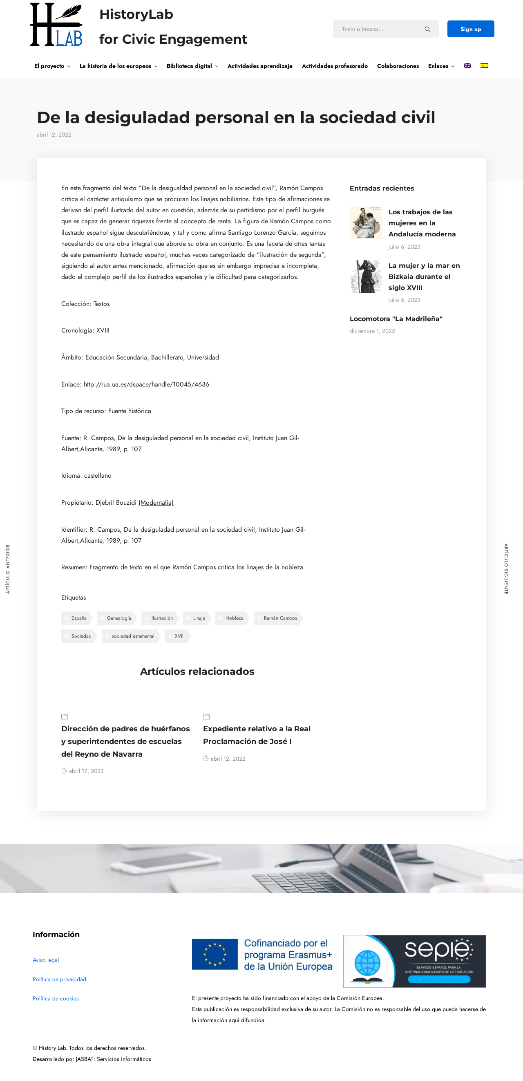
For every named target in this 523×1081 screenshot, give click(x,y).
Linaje (199, 618)
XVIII (180, 636)
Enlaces (438, 66)
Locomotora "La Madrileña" (396, 319)
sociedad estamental (133, 636)
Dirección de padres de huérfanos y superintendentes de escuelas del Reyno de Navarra (125, 741)
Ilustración (162, 618)
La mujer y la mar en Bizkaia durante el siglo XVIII (424, 277)
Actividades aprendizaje (260, 66)
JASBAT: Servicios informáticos (113, 1059)
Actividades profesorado (335, 66)
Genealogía (119, 618)
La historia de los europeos (115, 66)
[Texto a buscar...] (428, 29)
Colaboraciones (398, 66)
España (79, 618)
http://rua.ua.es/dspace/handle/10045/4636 (146, 384)
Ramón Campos (280, 618)
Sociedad (82, 636)
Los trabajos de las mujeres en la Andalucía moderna (422, 223)
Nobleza (235, 618)
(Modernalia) (156, 502)
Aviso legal (46, 960)
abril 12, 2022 (82, 771)
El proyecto (49, 66)
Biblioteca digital (189, 66)
